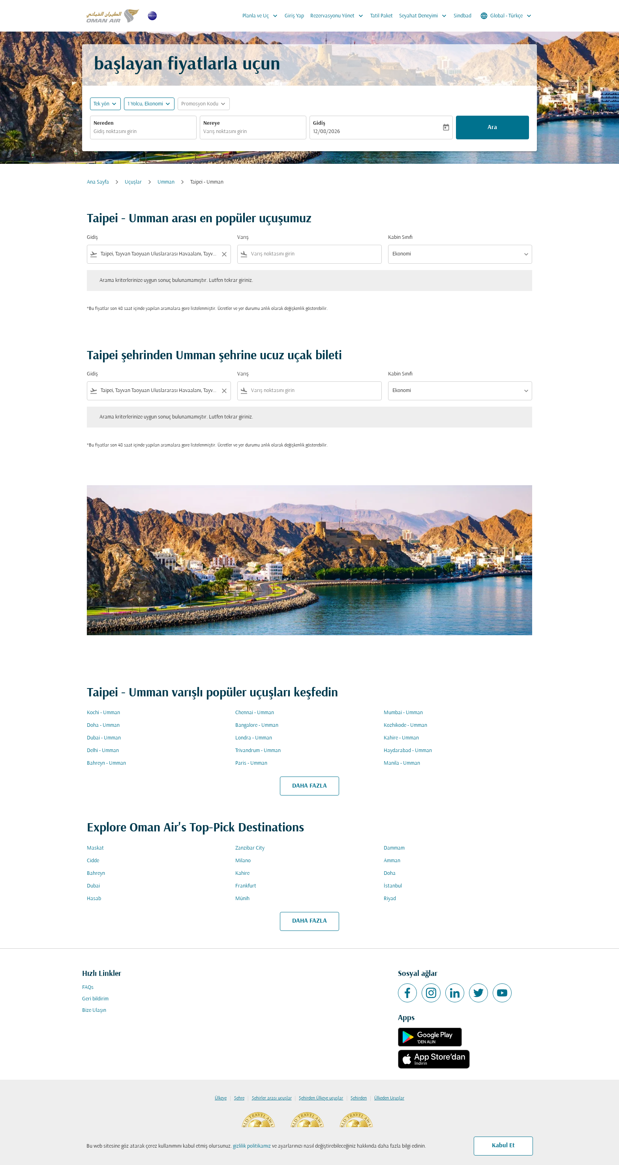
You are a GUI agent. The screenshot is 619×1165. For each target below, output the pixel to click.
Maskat (95, 848)
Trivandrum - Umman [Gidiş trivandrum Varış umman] (258, 751)
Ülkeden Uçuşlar (389, 1098)
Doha (390, 873)
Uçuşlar (133, 182)
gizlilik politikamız (252, 1146)
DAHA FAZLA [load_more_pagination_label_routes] (309, 786)
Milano (243, 861)
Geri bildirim (95, 999)
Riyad (390, 899)
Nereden (104, 123)
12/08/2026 (326, 132)
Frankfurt (245, 886)
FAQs (88, 988)
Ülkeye (221, 1098)
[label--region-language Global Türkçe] (506, 16)
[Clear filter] (224, 254)
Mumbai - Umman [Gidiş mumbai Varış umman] (403, 713)
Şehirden (359, 1098)
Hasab (94, 899)
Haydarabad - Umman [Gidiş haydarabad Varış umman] (408, 751)
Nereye (211, 123)
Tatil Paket (381, 16)
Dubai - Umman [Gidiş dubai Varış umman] (104, 738)
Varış (243, 237)
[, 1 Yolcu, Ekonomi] (145, 104)
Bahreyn (96, 873)
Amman (392, 861)
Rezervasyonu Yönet (338, 16)
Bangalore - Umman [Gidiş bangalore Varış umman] (256, 725)
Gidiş (319, 123)
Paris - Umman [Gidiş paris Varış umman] (251, 763)
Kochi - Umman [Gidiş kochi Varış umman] (103, 713)
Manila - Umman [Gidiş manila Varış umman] (402, 763)
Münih (242, 899)
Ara (492, 127)
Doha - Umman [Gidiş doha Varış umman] (103, 725)
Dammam (394, 848)
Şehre (239, 1098)
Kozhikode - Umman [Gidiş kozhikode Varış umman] (405, 725)
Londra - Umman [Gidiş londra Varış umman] (253, 738)
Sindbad (462, 16)
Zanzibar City (249, 848)
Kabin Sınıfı (400, 237)
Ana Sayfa (98, 182)
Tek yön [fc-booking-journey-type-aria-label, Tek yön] (101, 104)
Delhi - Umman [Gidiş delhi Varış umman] (103, 751)
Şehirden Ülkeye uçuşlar (321, 1098)
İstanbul (393, 886)
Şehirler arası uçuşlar (272, 1098)
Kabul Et (503, 1145)
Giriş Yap (294, 16)
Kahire (242, 873)
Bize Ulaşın (94, 1010)
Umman (166, 182)
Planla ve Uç (261, 16)
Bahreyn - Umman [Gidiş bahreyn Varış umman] (106, 763)
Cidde (93, 861)
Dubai (93, 886)
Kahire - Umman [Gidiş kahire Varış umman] (401, 738)
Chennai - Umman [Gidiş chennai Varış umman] (254, 713)
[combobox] (143, 132)
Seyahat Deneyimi (424, 16)
